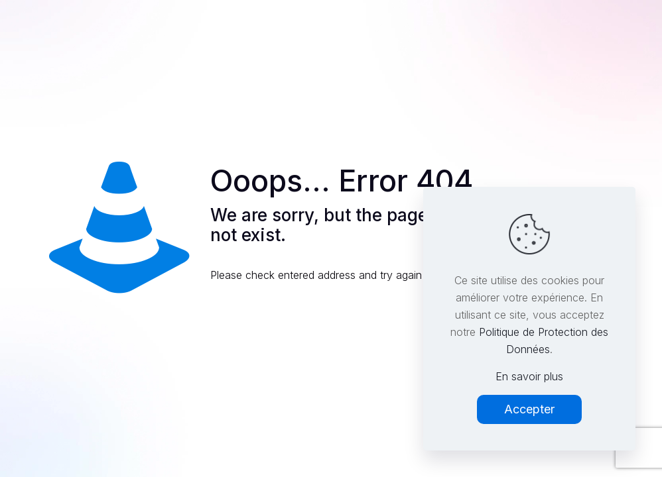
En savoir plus (529, 376)
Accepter (529, 409)
